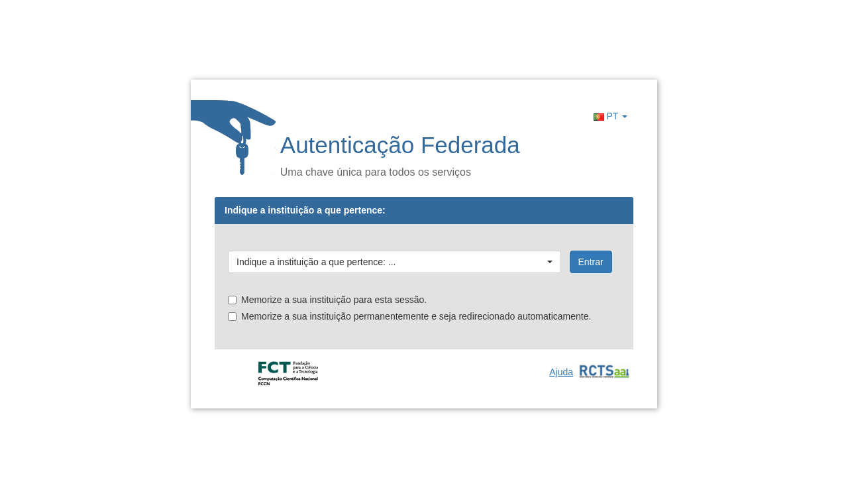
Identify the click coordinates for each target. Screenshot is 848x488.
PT (610, 116)
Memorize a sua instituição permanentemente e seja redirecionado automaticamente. (409, 316)
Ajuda (561, 372)
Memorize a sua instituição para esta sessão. (327, 299)
